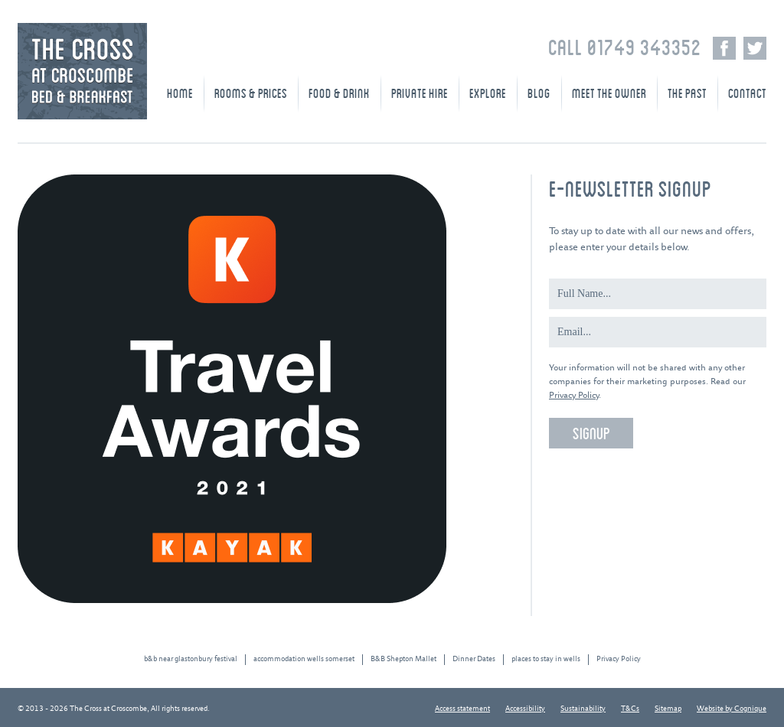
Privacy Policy (574, 395)
